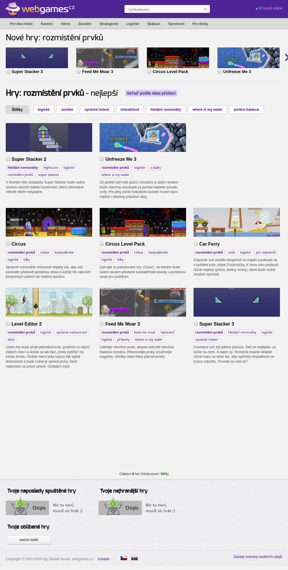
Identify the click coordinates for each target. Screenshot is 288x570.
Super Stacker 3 (27, 71)
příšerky (123, 340)
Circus (19, 244)
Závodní (84, 24)
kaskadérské (64, 252)
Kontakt (104, 559)
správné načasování (71, 332)
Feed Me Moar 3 (97, 71)
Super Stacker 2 (29, 159)
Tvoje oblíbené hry (28, 527)
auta (231, 252)
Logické (132, 24)
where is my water (207, 110)
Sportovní (176, 24)
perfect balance (246, 110)
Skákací (153, 24)
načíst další (28, 540)
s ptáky (155, 168)
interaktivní (130, 110)
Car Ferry (209, 244)
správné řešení (97, 110)
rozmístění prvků (20, 175)
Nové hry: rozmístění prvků (54, 38)
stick (10, 340)
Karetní (46, 24)
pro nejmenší (266, 252)
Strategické (108, 24)
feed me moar (145, 332)
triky (26, 260)
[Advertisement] (237, 159)
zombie (67, 110)
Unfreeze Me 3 (237, 71)
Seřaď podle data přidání (151, 93)
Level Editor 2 (27, 324)
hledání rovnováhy (166, 110)
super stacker (48, 175)
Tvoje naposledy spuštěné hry (41, 491)
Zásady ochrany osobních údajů (257, 557)
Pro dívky (200, 24)
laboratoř (167, 332)
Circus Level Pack (170, 71)
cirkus (44, 252)
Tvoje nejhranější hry (123, 491)
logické (44, 110)
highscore (50, 168)
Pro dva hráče (21, 24)
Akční (65, 24)
